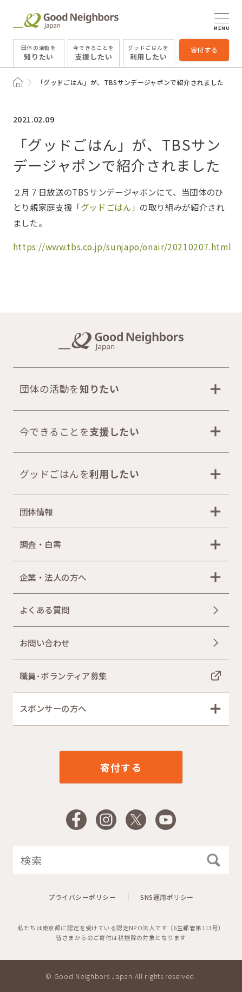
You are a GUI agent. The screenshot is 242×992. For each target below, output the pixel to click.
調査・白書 (40, 544)
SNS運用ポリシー (166, 897)
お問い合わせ (44, 643)
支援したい (93, 52)
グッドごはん (106, 207)
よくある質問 (44, 609)
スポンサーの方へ (53, 708)
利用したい (148, 52)
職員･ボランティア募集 (63, 676)
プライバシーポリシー (82, 897)
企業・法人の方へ (53, 577)
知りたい (38, 52)
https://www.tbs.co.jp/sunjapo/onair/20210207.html (122, 246)
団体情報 (36, 511)
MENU (221, 21)
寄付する (204, 49)
